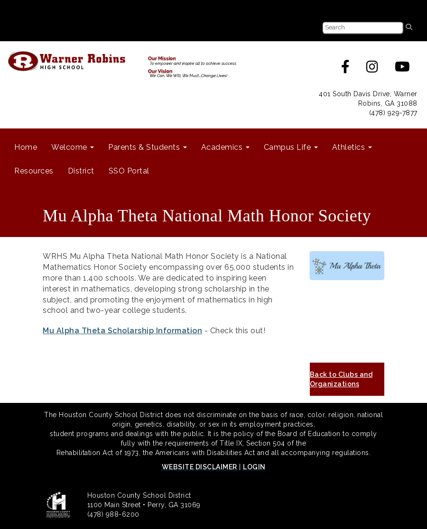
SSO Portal (129, 170)
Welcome (72, 147)
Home (25, 147)
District (81, 170)
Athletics (352, 147)
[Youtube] (403, 69)
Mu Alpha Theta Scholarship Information (122, 330)
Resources (34, 170)
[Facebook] (345, 69)
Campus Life (291, 147)
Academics (225, 147)
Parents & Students (147, 147)
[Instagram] (372, 69)
